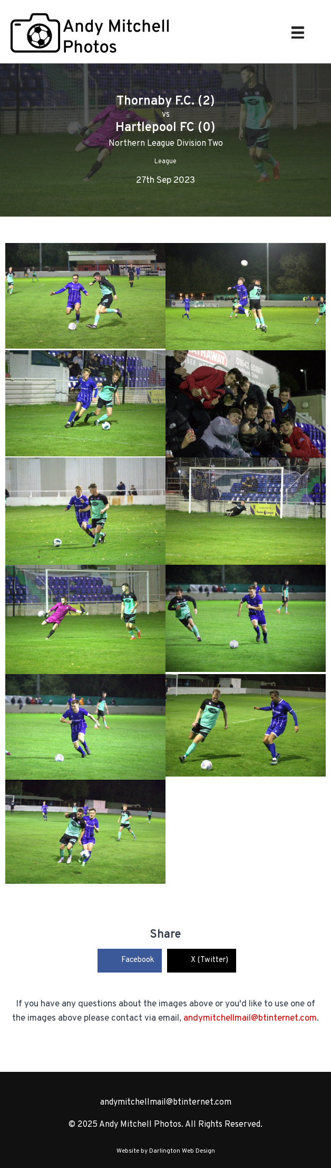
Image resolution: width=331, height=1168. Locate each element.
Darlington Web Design (182, 1151)
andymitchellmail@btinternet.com (250, 1018)
